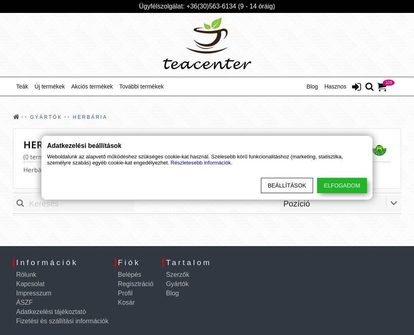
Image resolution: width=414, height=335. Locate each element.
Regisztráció (136, 283)
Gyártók (177, 283)
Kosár (126, 302)
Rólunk (26, 274)
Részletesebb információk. (201, 163)
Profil (125, 293)
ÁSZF (24, 302)
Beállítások (287, 185)
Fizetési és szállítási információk (62, 321)
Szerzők (177, 274)
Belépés (130, 274)
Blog (312, 86)
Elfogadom (342, 185)
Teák (22, 86)
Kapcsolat (30, 283)
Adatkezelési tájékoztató (51, 311)
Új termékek (50, 86)
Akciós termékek (92, 86)
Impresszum (33, 293)
